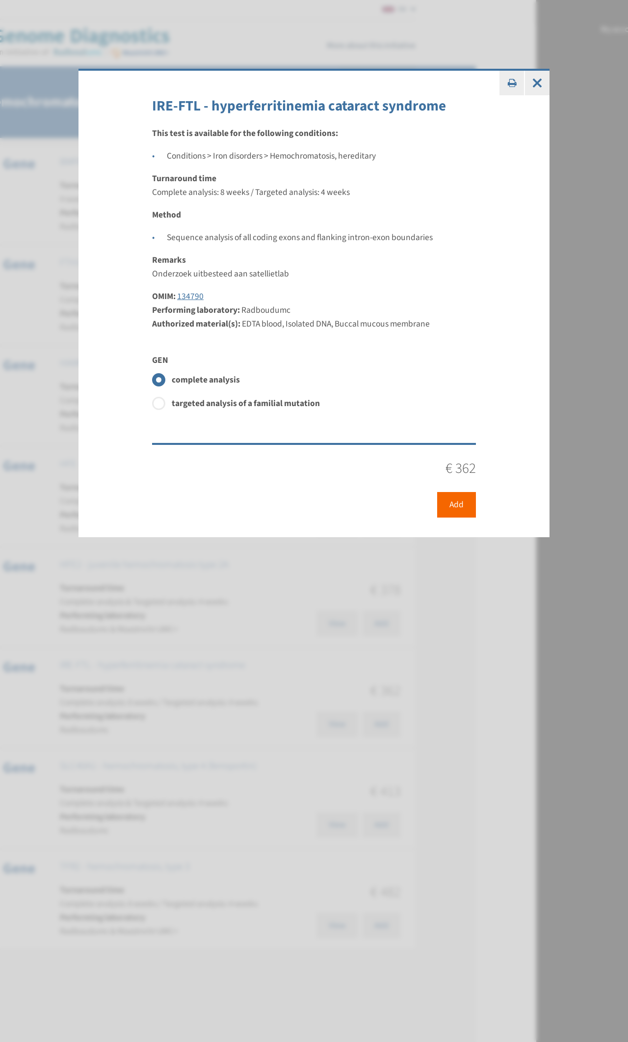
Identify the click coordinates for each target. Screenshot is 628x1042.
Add (456, 504)
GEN (160, 360)
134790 (190, 296)
